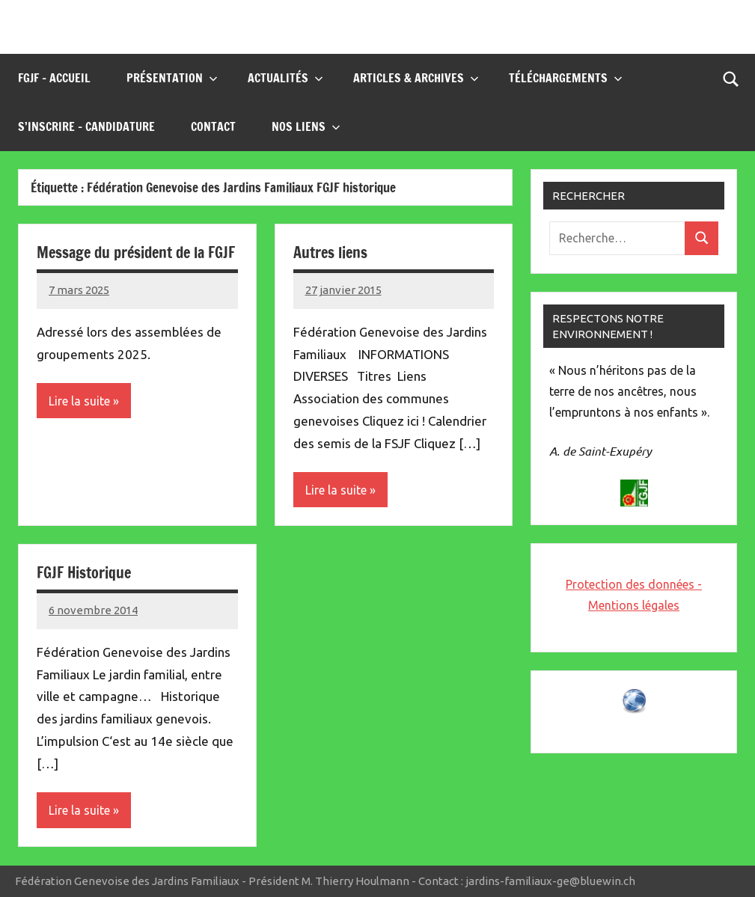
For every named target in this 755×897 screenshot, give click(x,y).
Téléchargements (566, 78)
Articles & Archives (416, 78)
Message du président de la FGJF (136, 252)
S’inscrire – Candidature (86, 126)
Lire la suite (79, 401)
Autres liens (330, 252)
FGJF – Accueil (54, 78)
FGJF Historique (84, 573)
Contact (213, 126)
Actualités (285, 78)
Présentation (172, 78)
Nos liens (306, 126)
